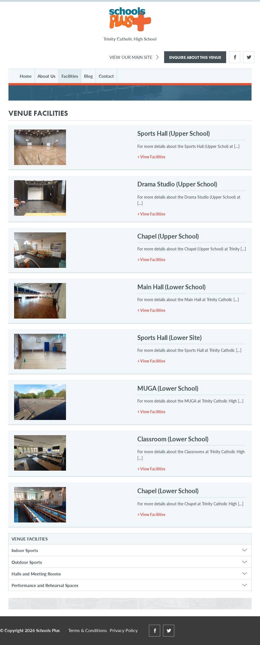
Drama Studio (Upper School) (177, 183)
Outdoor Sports (27, 562)
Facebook (234, 57)
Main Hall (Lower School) (171, 286)
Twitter (248, 57)
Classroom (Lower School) (172, 438)
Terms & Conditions (87, 630)
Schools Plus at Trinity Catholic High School (130, 19)
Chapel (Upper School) (168, 236)
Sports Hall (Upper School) (173, 133)
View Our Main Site (130, 57)
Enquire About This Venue (195, 57)
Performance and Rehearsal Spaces (45, 585)
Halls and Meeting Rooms (36, 574)
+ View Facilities (151, 156)
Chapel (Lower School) (168, 490)
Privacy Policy (124, 630)
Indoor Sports (25, 550)
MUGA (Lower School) (167, 388)
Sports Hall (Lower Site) (169, 337)
